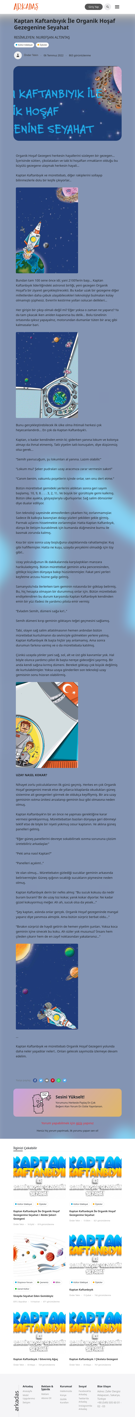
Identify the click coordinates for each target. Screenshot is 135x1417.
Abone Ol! (46, 1398)
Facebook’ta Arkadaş (85, 1393)
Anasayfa (27, 1391)
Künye (63, 1395)
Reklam (45, 1394)
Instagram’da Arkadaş (85, 1407)
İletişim (26, 1402)
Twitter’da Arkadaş (84, 1400)
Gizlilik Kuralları (64, 1401)
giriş (79, 1123)
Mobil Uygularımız (29, 1397)
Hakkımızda (66, 1391)
